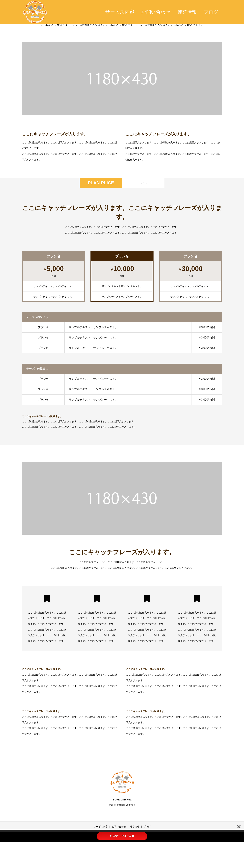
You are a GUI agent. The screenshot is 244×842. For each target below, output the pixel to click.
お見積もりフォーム (122, 835)
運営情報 (187, 12)
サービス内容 (119, 12)
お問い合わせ (155, 12)
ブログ (211, 12)
